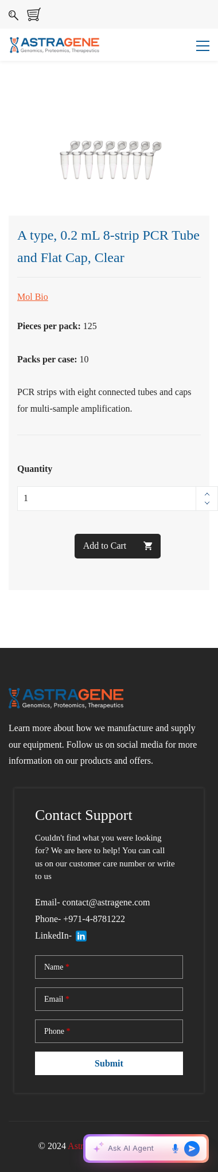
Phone (57, 1032)
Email (56, 999)
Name (56, 967)
